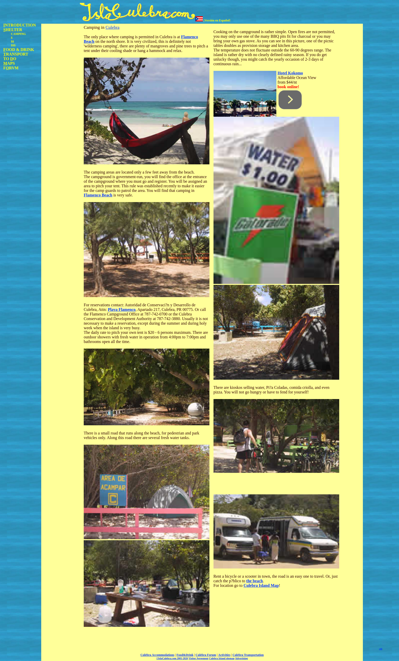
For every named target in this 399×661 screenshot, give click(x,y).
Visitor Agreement (198, 658)
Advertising (241, 658)
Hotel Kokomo (290, 73)
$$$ (13, 45)
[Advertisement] (61, 100)
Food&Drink (185, 655)
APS (9, 63)
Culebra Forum (206, 655)
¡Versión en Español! (213, 20)
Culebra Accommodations (157, 655)
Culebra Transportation (248, 655)
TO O (9, 59)
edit (380, 649)
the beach (254, 581)
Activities (224, 655)
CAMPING (18, 34)
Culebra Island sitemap (221, 658)
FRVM (11, 68)
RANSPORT (15, 54)
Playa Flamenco (122, 309)
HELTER (12, 30)
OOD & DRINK (18, 49)
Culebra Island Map (261, 585)
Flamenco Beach (98, 195)
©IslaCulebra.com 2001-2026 (172, 658)
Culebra (113, 27)
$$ (12, 41)
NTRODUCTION (19, 25)
